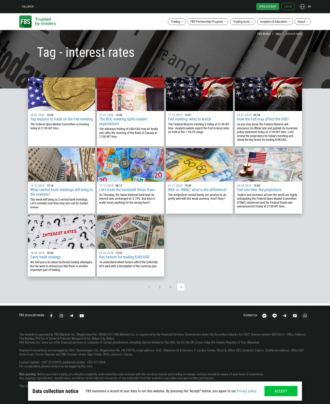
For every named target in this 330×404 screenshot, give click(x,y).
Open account (267, 6)
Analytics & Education (273, 22)
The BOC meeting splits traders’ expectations (123, 121)
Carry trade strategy (45, 257)
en (309, 6)
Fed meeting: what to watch (189, 119)
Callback (28, 6)
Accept (281, 391)
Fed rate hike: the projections (259, 189)
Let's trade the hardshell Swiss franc (127, 189)
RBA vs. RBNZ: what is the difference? (197, 189)
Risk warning (27, 374)
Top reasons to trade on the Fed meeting (61, 119)
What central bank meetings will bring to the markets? (61, 192)
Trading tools (241, 22)
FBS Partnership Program (206, 22)
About (301, 22)
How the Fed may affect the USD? (263, 119)
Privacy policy (246, 391)
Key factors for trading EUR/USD (124, 257)
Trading (175, 22)
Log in (288, 6)
